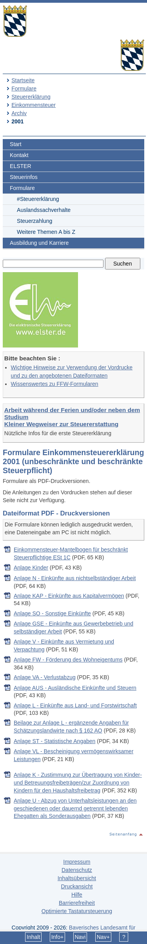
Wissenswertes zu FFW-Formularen (54, 384)
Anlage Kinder (31, 567)
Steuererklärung (31, 97)
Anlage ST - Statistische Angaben (54, 741)
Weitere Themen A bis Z (46, 232)
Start (16, 144)
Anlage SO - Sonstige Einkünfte (52, 613)
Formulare (23, 88)
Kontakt (19, 155)
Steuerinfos (24, 177)
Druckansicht (77, 886)
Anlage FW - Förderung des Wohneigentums (68, 659)
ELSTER (20, 166)
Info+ (57, 937)
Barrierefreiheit (77, 903)
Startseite (22, 80)
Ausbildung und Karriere (39, 243)
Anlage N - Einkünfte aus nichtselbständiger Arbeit (75, 578)
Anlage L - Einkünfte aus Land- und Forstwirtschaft (75, 705)
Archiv (19, 113)
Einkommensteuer (33, 105)
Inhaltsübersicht (77, 878)
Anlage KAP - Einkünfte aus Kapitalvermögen (69, 596)
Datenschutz (77, 870)
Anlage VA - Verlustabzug (45, 677)
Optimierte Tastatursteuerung (77, 911)
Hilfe (76, 895)
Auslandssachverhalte (44, 210)
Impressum (76, 862)
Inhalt (33, 937)
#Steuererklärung (38, 199)
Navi (79, 937)
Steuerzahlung (34, 221)
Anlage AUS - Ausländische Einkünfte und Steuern (75, 688)
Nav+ (103, 937)
